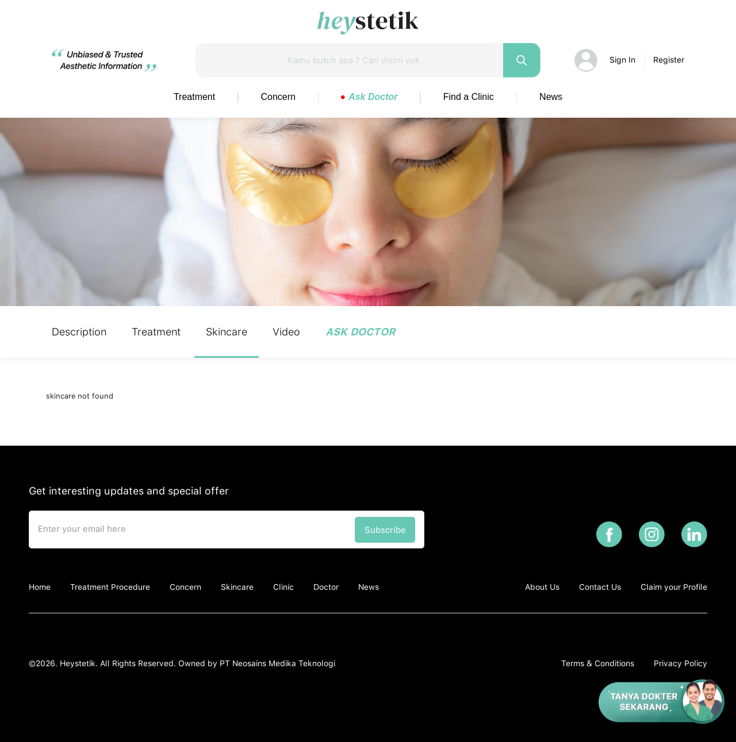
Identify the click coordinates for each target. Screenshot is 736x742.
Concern (278, 97)
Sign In (622, 59)
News (550, 97)
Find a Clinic (468, 97)
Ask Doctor (369, 97)
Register (668, 59)
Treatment (194, 97)
